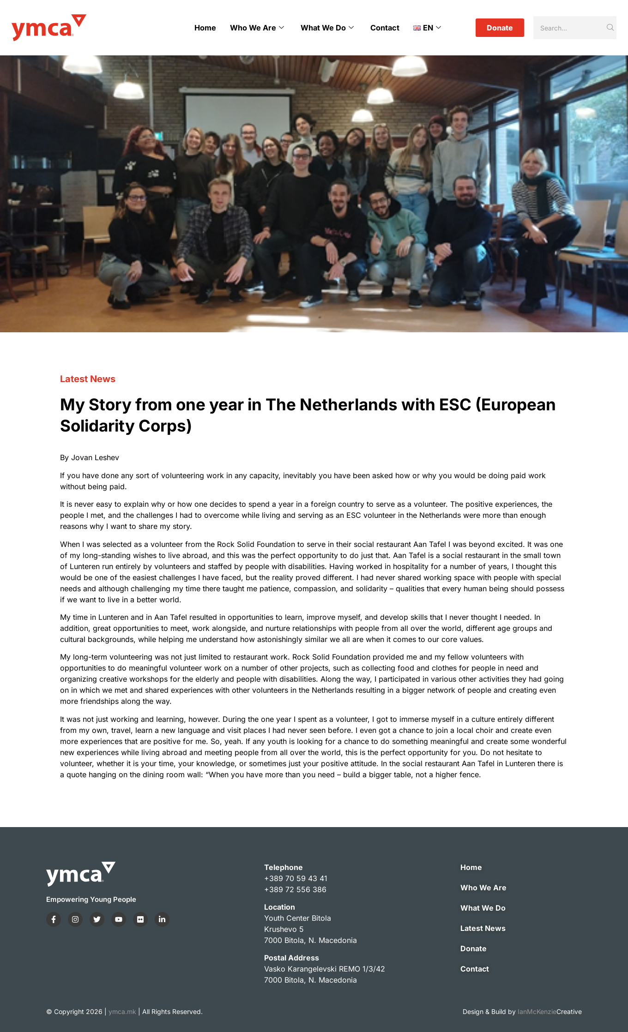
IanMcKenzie (550, 1011)
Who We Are (257, 27)
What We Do (327, 27)
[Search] (569, 27)
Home (206, 27)
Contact (385, 27)
